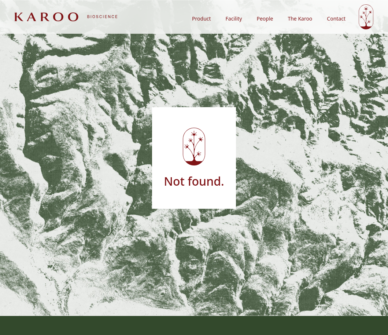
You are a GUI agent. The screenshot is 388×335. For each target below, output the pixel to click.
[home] (66, 17)
